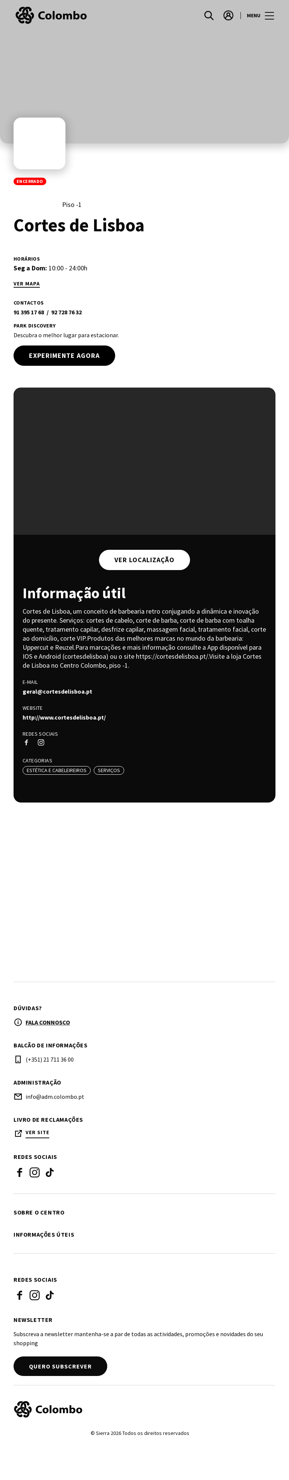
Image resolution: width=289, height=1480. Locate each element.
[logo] (79, 15)
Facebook (20, 1173)
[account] (228, 15)
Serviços (109, 770)
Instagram (35, 1173)
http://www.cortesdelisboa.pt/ (64, 717)
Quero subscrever (60, 1367)
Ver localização (144, 559)
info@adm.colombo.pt (55, 1097)
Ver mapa (27, 284)
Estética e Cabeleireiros (57, 770)
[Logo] (140, 1410)
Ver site (37, 1133)
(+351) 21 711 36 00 (50, 1060)
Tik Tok (50, 1173)
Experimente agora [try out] (64, 355)
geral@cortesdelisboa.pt (57, 691)
